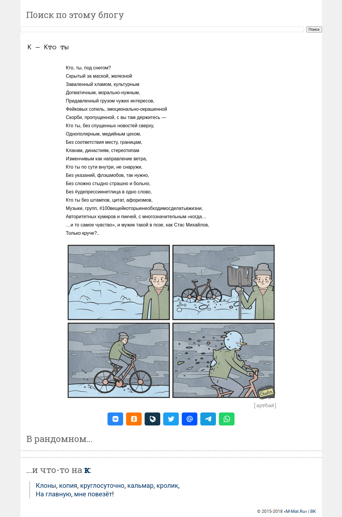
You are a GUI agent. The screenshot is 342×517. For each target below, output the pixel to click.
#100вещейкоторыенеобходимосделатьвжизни (150, 208)
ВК (313, 511)
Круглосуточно (102, 485)
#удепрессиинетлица (97, 191)
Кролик (167, 485)
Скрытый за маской (87, 76)
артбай (265, 405)
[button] (115, 418)
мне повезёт (93, 494)
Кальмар (140, 485)
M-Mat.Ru (295, 511)
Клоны (46, 485)
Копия (68, 485)
